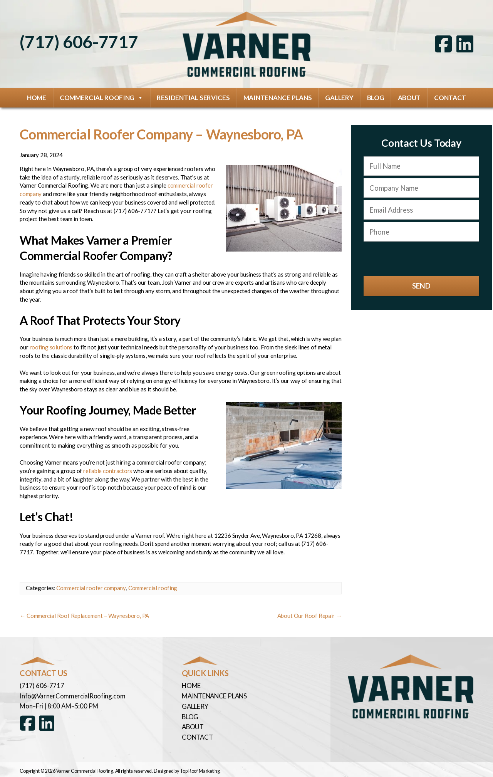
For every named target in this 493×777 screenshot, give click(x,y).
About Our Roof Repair (309, 614)
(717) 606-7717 (79, 41)
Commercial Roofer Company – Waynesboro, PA (165, 133)
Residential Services (193, 97)
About (409, 97)
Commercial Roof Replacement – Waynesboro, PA (84, 614)
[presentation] (421, 258)
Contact (450, 97)
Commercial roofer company (91, 587)
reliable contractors (107, 470)
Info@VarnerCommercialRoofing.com (72, 694)
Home (36, 97)
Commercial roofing (152, 587)
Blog (375, 97)
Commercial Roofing (101, 97)
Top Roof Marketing (200, 768)
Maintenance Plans (277, 97)
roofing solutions (51, 346)
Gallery (339, 97)
